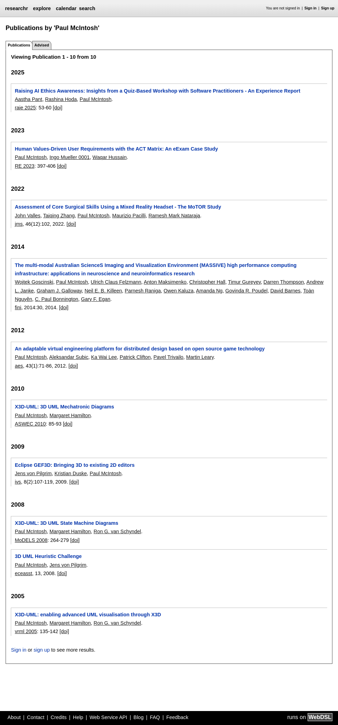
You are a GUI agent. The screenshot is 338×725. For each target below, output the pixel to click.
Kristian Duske (70, 473)
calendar (66, 8)
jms (18, 224)
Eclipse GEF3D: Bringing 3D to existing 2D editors (74, 465)
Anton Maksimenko (165, 282)
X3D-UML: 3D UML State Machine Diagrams (66, 523)
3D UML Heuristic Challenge (48, 556)
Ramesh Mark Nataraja (174, 215)
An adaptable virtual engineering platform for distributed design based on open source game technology (140, 348)
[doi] (57, 107)
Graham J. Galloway (59, 290)
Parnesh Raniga (143, 290)
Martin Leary (200, 357)
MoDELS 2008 (31, 540)
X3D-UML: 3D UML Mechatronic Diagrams (64, 406)
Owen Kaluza (179, 290)
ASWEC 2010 (30, 424)
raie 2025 (25, 107)
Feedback (177, 717)
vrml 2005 (26, 631)
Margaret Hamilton (70, 415)
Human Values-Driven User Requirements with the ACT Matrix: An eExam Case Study (116, 149)
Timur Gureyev (244, 282)
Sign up (328, 8)
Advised (41, 45)
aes (19, 366)
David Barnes (285, 290)
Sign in (310, 8)
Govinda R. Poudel (246, 290)
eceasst (23, 573)
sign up (42, 650)
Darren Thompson (284, 282)
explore (42, 8)
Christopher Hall (207, 282)
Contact (35, 717)
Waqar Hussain (110, 157)
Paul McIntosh (95, 99)
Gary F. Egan (95, 299)
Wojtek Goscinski (34, 282)
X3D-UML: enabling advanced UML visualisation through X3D (88, 614)
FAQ (155, 717)
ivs (18, 482)
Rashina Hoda (61, 99)
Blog (138, 717)
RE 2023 (24, 166)
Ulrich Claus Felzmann (116, 282)
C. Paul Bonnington (56, 299)
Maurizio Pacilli (129, 215)
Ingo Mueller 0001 (70, 157)
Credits (59, 717)
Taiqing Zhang (59, 215)
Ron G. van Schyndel (117, 531)
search (87, 8)
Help (78, 717)
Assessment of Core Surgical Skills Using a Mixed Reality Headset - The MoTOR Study (118, 207)
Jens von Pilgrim (33, 473)
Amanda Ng (209, 290)
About (14, 717)
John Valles (27, 215)
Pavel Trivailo (169, 357)
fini (18, 307)
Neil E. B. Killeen (103, 290)
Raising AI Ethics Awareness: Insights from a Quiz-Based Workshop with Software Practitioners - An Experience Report (157, 91)
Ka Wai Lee (104, 357)
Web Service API (108, 717)
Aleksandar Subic (68, 357)
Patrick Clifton (135, 357)
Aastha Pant (28, 99)
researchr (16, 8)
